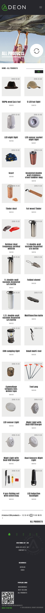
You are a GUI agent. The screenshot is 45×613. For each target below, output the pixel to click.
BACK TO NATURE (7, 608)
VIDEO (22, 570)
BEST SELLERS (22, 590)
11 (40, 515)
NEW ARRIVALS (22, 587)
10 (38, 515)
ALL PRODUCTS (36, 521)
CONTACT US (22, 550)
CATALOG (22, 567)
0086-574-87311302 (22, 547)
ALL (39, 71)
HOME (4, 68)
